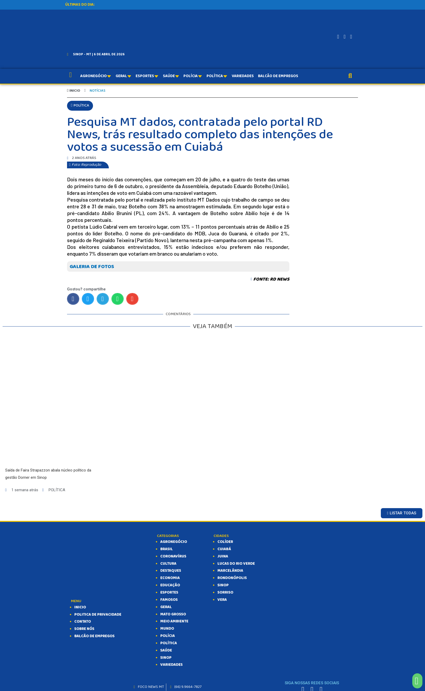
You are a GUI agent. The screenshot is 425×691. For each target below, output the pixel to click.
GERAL (166, 607)
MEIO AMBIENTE (174, 622)
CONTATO (82, 622)
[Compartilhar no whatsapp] (117, 299)
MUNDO (167, 629)
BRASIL (166, 549)
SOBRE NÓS (84, 629)
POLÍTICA (168, 643)
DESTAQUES (170, 571)
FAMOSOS (169, 600)
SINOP (165, 658)
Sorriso (225, 593)
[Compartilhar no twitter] (88, 299)
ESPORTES (169, 593)
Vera (222, 600)
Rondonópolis (232, 578)
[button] (80, 106)
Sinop (223, 585)
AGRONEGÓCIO (173, 542)
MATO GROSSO (173, 614)
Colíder (225, 542)
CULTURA (168, 564)
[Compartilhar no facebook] (73, 299)
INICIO (80, 607)
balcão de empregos (94, 636)
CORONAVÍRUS (173, 557)
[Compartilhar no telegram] (103, 299)
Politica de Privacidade (97, 615)
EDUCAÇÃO (170, 585)
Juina (222, 557)
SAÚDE (166, 651)
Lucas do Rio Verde (236, 564)
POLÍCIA (167, 636)
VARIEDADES (171, 665)
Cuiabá (224, 549)
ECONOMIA (170, 578)
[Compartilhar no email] (132, 299)
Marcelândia (230, 571)
